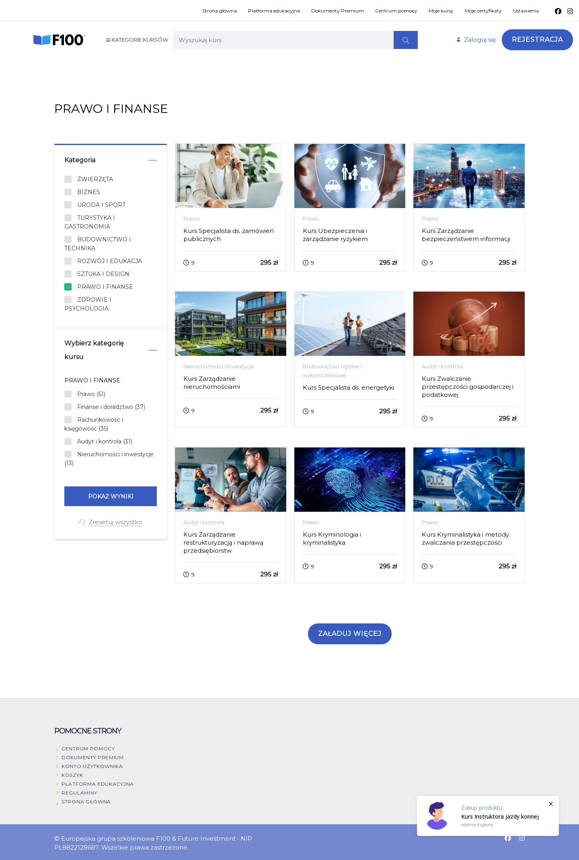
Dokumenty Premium (337, 11)
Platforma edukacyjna (274, 11)
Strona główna (219, 11)
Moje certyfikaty (483, 11)
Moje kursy (441, 11)
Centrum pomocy (396, 11)
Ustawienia (526, 11)
